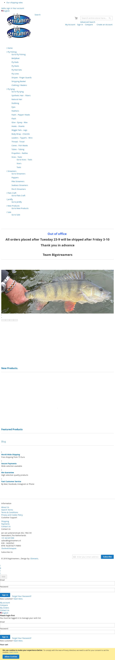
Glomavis (34, 558)
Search (38, 14)
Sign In (80, 24)
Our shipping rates (14, 2)
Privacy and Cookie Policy (12, 515)
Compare (89, 24)
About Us (5, 507)
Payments (5, 524)
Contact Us (6, 526)
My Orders (4, 608)
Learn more (13, 652)
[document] (57, 654)
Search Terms (7, 510)
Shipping (5, 521)
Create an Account (104, 24)
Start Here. (18, 599)
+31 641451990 (7, 538)
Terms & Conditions (9, 512)
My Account (70, 24)
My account (5, 602)
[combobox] (96, 18)
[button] (3, 320)
